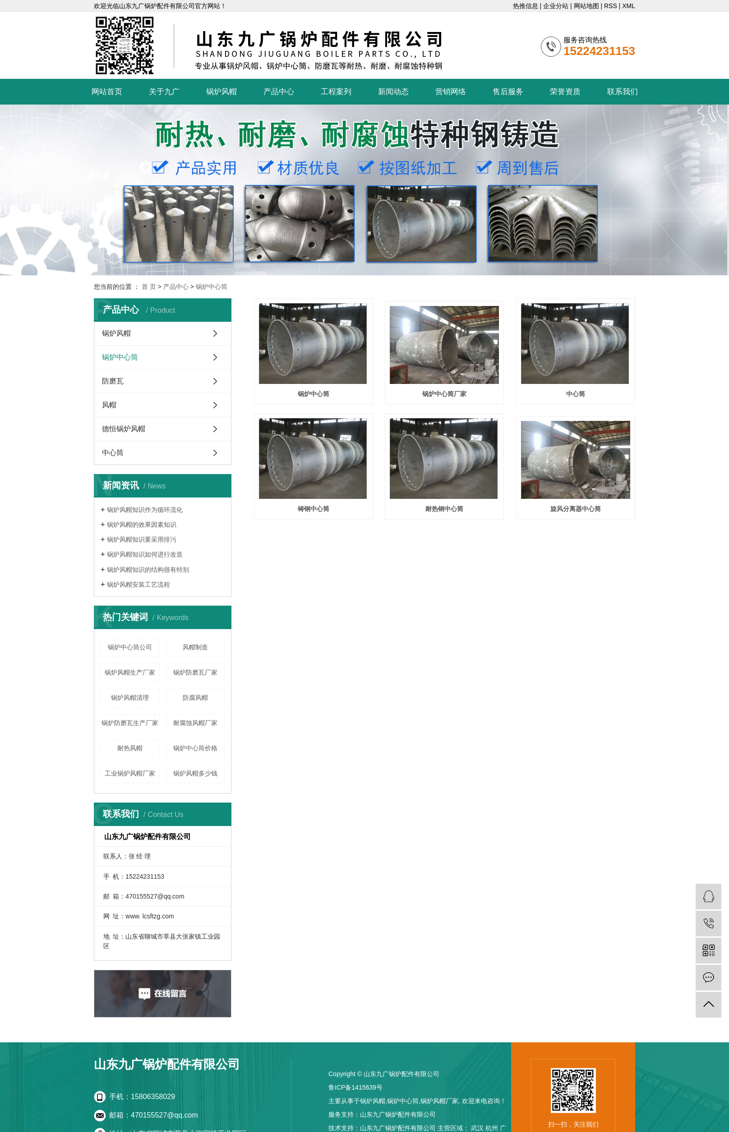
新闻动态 (393, 91)
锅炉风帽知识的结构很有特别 (148, 569)
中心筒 (113, 452)
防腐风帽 (195, 697)
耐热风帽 (130, 748)
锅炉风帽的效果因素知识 (141, 524)
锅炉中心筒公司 (130, 647)
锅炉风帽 (221, 91)
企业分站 (555, 5)
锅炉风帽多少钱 (195, 773)
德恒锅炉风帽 (123, 429)
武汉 (477, 1128)
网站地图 (586, 5)
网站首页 (107, 91)
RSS (610, 5)
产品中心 (278, 91)
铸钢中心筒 (313, 508)
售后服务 (508, 91)
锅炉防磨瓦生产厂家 (130, 722)
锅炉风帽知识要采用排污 (141, 539)
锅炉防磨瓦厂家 (195, 672)
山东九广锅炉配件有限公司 (398, 1114)
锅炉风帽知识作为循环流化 (145, 509)
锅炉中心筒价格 (195, 748)
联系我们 (622, 91)
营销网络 (450, 91)
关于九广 (164, 91)
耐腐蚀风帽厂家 (195, 722)
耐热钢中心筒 (444, 508)
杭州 (491, 1128)
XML (628, 5)
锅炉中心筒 (211, 286)
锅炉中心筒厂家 (444, 393)
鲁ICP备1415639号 (355, 1087)
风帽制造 (195, 647)
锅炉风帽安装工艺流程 (138, 584)
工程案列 (336, 91)
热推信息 (525, 5)
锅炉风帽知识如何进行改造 (145, 554)
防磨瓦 (113, 381)
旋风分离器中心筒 (575, 508)
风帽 (109, 405)
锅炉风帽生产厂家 (130, 672)
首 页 (149, 286)
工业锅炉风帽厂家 (130, 773)
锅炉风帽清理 (130, 697)
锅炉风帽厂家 (439, 1101)
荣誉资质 (565, 91)
